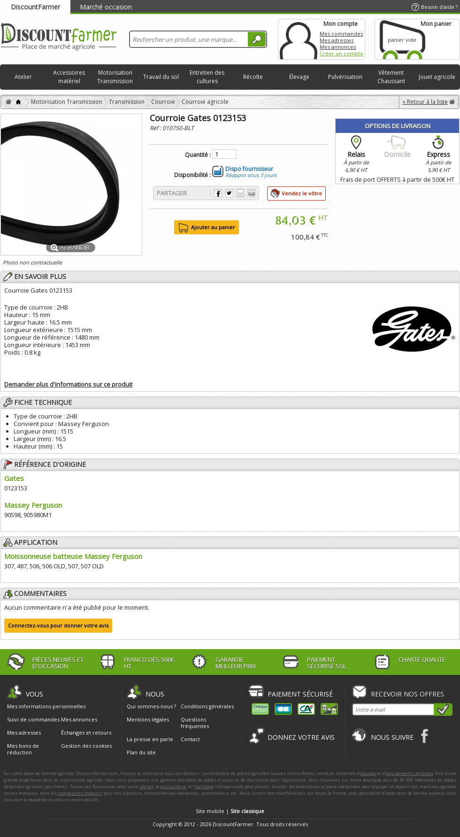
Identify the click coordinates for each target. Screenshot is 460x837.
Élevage (299, 77)
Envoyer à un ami (240, 193)
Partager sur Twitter (229, 193)
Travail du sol (161, 77)
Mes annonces (338, 46)
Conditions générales (207, 706)
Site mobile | (230, 810)
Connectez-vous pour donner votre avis (58, 625)
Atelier (23, 77)
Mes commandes (341, 33)
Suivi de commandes (33, 719)
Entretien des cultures (207, 77)
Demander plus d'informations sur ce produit (68, 384)
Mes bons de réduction (23, 749)
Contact (190, 739)
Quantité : (198, 155)
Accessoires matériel (69, 77)
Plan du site (141, 752)
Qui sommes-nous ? (151, 706)
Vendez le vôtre (302, 193)
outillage (204, 786)
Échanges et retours (86, 732)
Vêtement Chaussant (391, 77)
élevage (368, 773)
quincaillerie (173, 786)
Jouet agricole (437, 77)
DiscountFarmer (35, 6)
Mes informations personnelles (46, 706)
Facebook (425, 736)
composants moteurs (80, 793)
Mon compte (298, 39)
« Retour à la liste (425, 102)
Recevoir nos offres (407, 694)
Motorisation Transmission (115, 77)
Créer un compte (341, 53)
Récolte (253, 77)
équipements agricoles (409, 773)
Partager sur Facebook (218, 193)
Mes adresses (336, 40)
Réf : (156, 128)
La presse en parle (150, 739)
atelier (146, 786)
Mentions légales (148, 719)
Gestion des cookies (86, 746)
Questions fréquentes (195, 722)
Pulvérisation (345, 77)
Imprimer (251, 193)
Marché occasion (106, 6)
